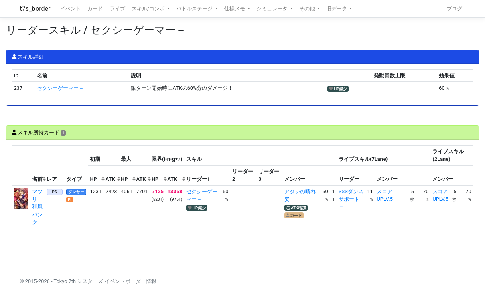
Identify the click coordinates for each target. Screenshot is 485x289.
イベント (70, 9)
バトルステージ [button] (195, 9)
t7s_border (35, 8)
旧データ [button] (337, 9)
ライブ (117, 9)
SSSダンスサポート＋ (351, 199)
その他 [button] (307, 9)
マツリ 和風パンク (37, 206)
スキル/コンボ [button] (149, 9)
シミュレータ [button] (272, 9)
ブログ (454, 9)
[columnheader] (21, 165)
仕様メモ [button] (235, 9)
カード (95, 9)
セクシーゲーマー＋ (60, 88)
